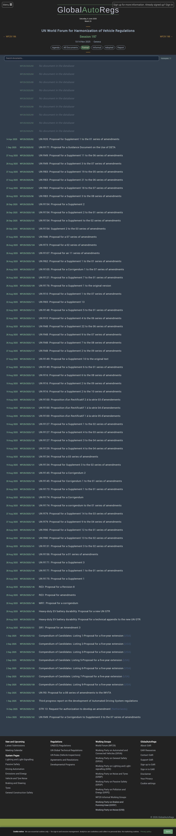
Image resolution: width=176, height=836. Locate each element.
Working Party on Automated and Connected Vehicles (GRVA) (112, 752)
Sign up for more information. (129, 4)
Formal (85, 47)
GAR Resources (148, 750)
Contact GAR (147, 755)
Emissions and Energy (16, 773)
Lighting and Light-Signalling (19, 759)
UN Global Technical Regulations (66, 750)
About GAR (146, 745)
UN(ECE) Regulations (60, 745)
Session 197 (88, 36)
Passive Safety (12, 764)
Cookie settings (148, 783)
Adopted (109, 47)
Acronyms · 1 (166, 58)
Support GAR (147, 759)
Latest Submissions (15, 745)
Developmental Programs (62, 764)
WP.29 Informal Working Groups (111, 797)
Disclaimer (146, 773)
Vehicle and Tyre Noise (16, 778)
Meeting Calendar (13, 750)
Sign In (169, 4)
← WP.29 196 (9, 36)
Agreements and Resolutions (64, 759)
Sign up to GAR (148, 764)
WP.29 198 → (166, 36)
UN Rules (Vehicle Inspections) (65, 755)
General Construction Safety (19, 792)
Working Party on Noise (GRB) (110, 809)
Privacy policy (146, 831)
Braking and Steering (15, 783)
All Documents (71, 47)
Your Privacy (147, 778)
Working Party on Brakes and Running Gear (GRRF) (109, 803)
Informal (97, 47)
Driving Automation (14, 768)
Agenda (56, 47)
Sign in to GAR (148, 769)
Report (120, 47)
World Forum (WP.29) (106, 745)
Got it (168, 831)
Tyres (7, 787)
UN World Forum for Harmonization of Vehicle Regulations (88, 30)
